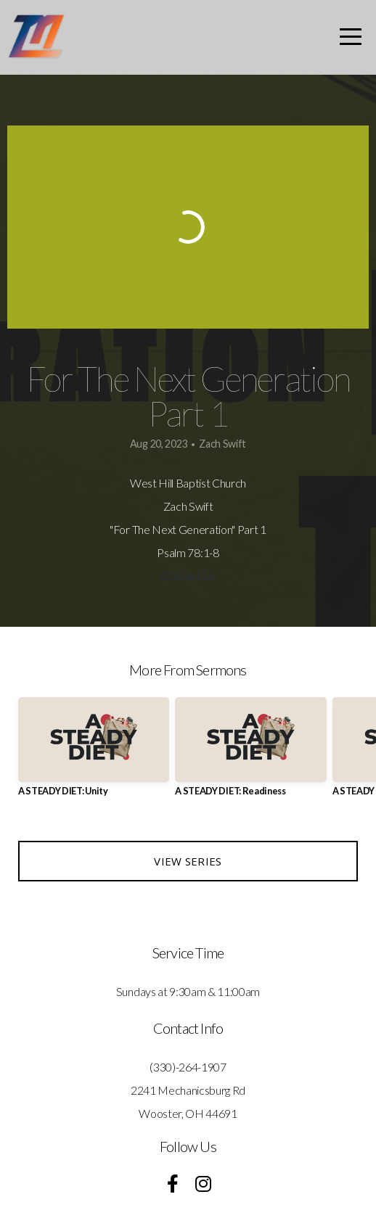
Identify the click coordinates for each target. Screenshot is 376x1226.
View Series (187, 861)
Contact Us (188, 576)
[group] (93, 752)
